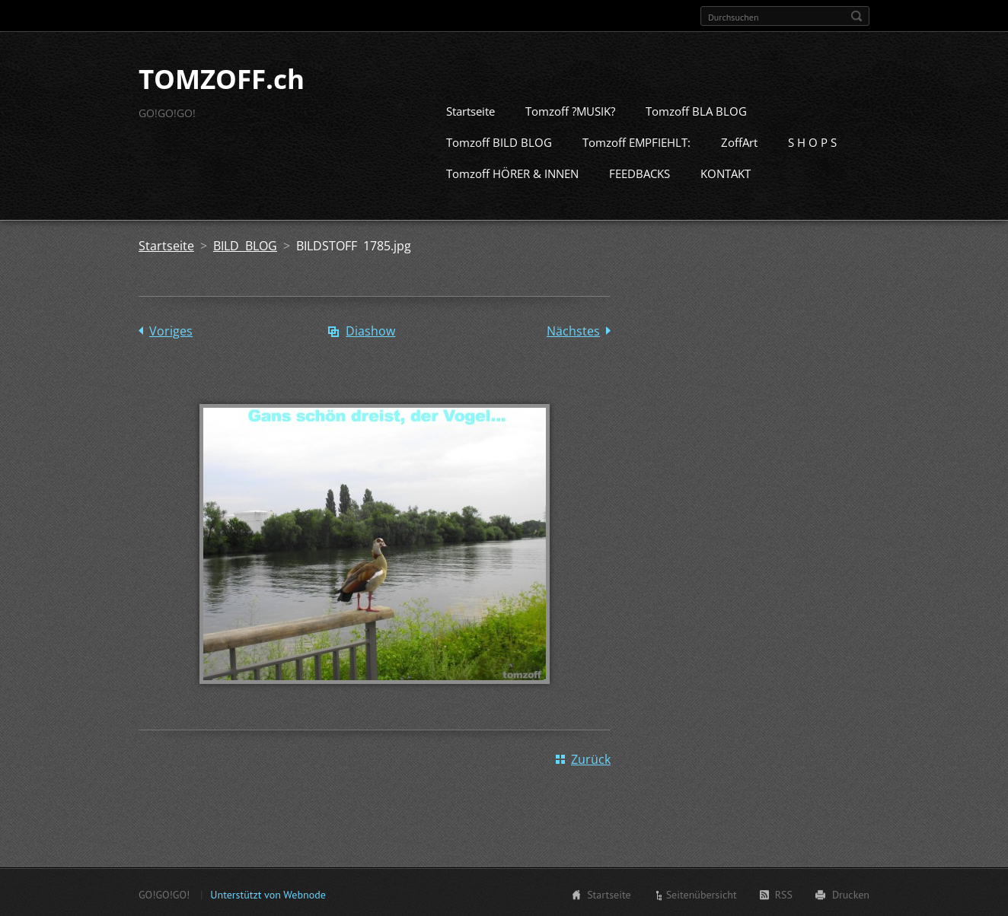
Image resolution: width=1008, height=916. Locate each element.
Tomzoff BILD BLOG (499, 140)
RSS (784, 893)
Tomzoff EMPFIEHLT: (636, 140)
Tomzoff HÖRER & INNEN (512, 172)
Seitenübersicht (701, 893)
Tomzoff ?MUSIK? (570, 109)
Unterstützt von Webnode (267, 893)
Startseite (470, 109)
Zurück (591, 757)
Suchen (856, 16)
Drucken (850, 893)
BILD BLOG (245, 244)
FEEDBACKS (639, 172)
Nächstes (573, 329)
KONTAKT (725, 172)
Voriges (171, 329)
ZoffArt (739, 140)
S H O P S (812, 140)
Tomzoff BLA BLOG (696, 109)
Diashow (370, 329)
